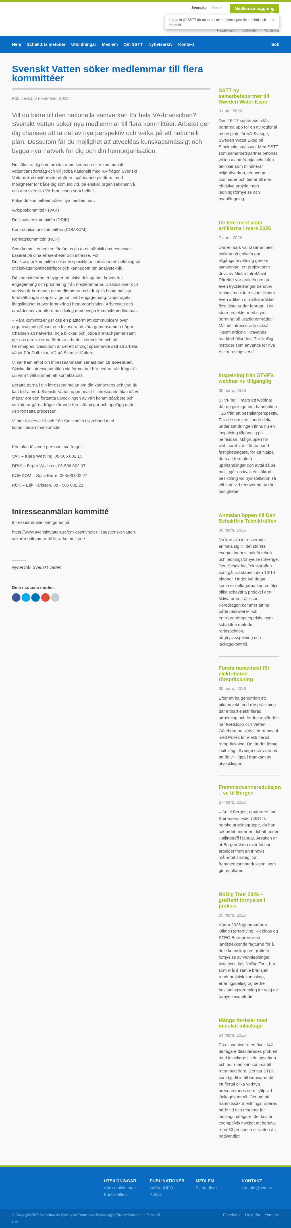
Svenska (199, 7)
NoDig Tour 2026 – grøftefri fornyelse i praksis (242, 900)
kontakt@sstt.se (257, 1187)
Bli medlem (206, 1187)
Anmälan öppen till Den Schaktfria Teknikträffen (248, 518)
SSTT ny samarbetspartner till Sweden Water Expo (244, 96)
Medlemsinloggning (254, 8)
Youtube (271, 30)
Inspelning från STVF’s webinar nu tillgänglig (246, 378)
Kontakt (186, 44)
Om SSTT (133, 44)
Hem (16, 44)
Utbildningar (83, 44)
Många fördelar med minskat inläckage (243, 1023)
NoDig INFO (161, 1187)
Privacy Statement (130, 1215)
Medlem (110, 44)
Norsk (217, 7)
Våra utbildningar (120, 1187)
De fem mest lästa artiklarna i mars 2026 (245, 225)
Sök (275, 44)
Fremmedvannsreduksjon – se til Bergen (250, 790)
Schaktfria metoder (46, 44)
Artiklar (156, 1194)
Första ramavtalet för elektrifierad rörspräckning (244, 673)
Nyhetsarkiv (160, 44)
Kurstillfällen (115, 1194)
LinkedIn (250, 30)
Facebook (226, 30)
